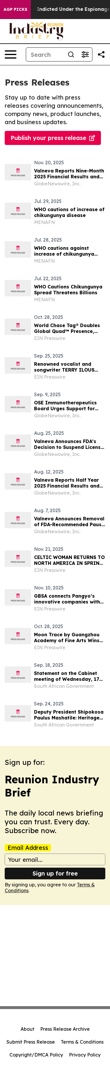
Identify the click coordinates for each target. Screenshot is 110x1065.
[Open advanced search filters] (85, 54)
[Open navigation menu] (10, 54)
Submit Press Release (30, 1042)
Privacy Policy (85, 1055)
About (27, 1029)
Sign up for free (55, 873)
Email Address (28, 847)
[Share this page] (101, 54)
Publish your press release (53, 137)
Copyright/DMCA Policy (36, 1055)
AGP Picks (15, 9)
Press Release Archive (65, 1029)
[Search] (45, 54)
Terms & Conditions (82, 1042)
